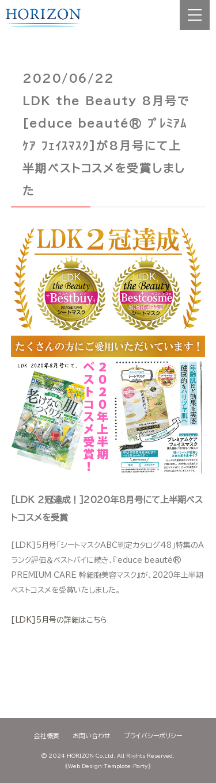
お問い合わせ (92, 735)
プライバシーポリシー (153, 735)
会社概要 (46, 735)
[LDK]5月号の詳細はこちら (59, 620)
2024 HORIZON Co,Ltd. (81, 755)
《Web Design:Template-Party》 (108, 766)
